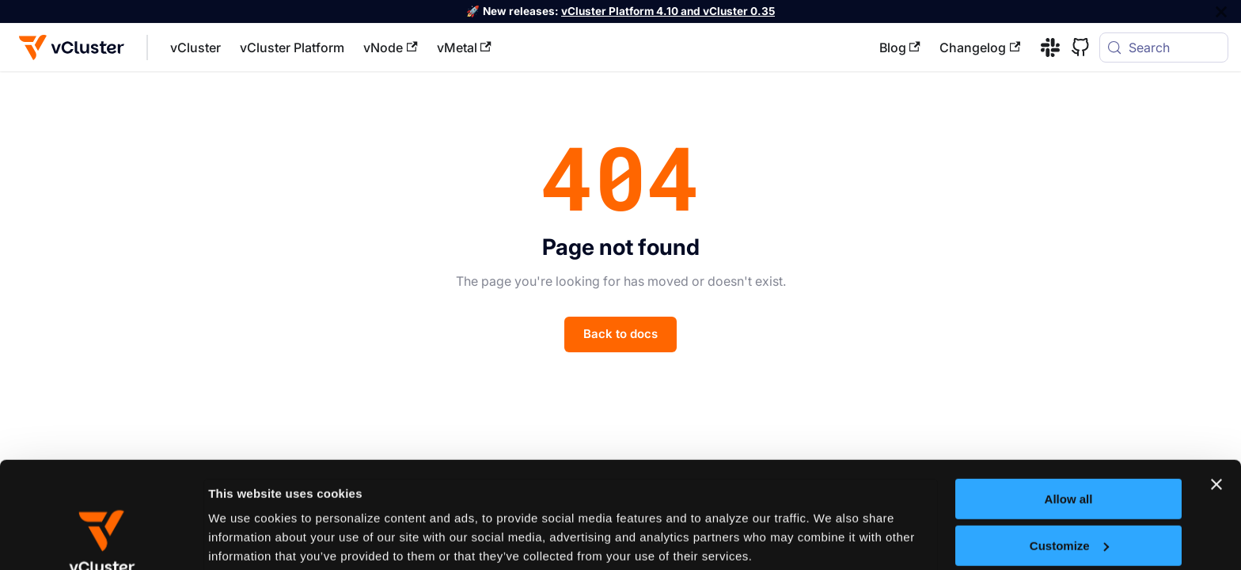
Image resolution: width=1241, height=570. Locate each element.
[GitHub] (1075, 47)
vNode (390, 47)
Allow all (1069, 399)
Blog (899, 47)
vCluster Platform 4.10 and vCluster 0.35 (668, 11)
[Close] (1221, 11)
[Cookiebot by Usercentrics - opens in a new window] (102, 539)
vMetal (464, 47)
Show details (245, 538)
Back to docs (620, 333)
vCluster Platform (292, 47)
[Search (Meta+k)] (1163, 47)
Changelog (979, 47)
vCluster (195, 47)
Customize (1069, 445)
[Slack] (1045, 47)
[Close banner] (1216, 384)
